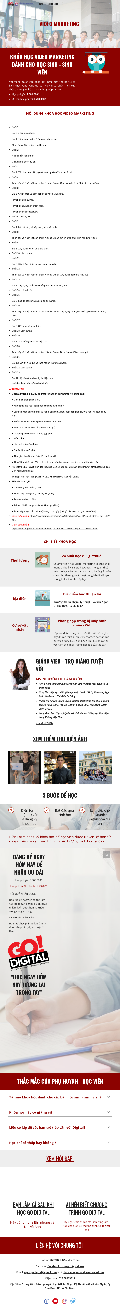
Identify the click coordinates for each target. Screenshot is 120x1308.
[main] (60, 24)
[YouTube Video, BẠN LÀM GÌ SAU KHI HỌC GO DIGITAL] (33, 1184)
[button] (108, 1097)
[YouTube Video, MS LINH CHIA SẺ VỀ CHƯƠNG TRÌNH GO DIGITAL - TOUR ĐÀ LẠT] (86, 1184)
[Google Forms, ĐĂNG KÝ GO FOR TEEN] (82, 960)
